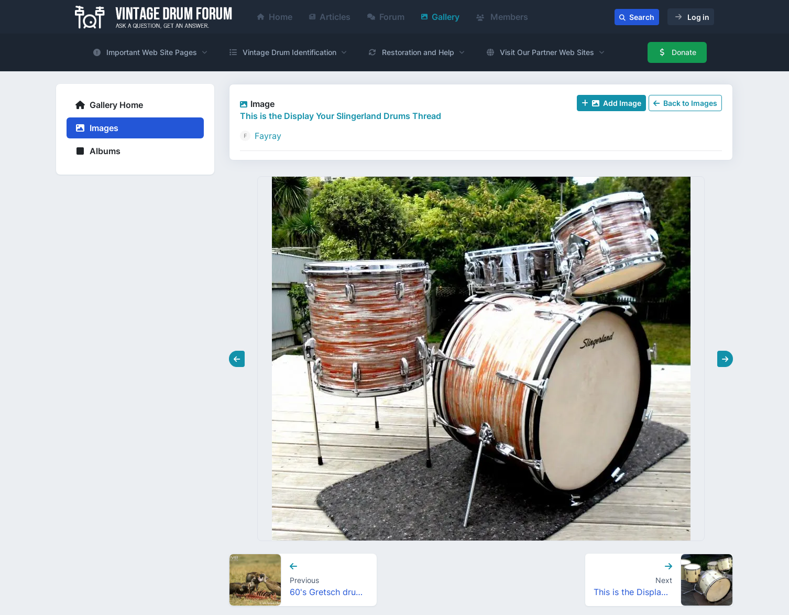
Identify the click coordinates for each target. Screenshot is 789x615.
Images (96, 128)
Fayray (268, 136)
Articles (329, 17)
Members (502, 17)
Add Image (611, 103)
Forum (385, 17)
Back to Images (685, 103)
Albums (97, 151)
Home (274, 17)
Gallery (440, 17)
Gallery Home (109, 105)
